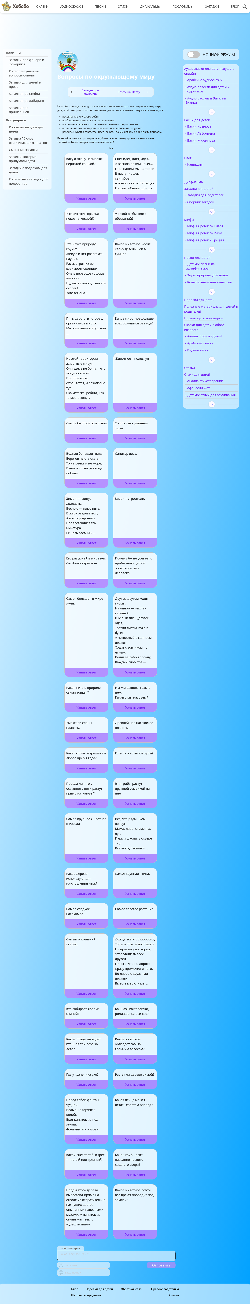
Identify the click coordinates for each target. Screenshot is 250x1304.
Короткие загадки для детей (26, 129)
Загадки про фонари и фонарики (26, 62)
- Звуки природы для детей (210, 280)
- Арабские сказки (208, 354)
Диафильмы (149, 6)
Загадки (210, 6)
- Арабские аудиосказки (212, 82)
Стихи (122, 6)
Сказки (42, 6)
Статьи (174, 1295)
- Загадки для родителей (213, 198)
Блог (232, 6)
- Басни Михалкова (208, 143)
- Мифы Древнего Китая (212, 229)
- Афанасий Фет (206, 399)
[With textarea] (116, 1256)
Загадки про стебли (24, 93)
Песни (99, 6)
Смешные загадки (23, 150)
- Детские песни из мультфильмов (208, 269)
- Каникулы (202, 167)
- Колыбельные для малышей (209, 291)
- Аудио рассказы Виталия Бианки (207, 103)
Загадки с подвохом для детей (28, 170)
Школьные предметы (86, 1295)
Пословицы (181, 6)
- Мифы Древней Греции (213, 243)
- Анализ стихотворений (213, 392)
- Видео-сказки (205, 361)
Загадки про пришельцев (19, 110)
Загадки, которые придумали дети (23, 159)
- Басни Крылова (207, 129)
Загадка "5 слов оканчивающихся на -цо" (28, 140)
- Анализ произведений (212, 347)
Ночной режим (219, 55)
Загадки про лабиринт (26, 101)
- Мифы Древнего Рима (212, 236)
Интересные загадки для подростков (28, 181)
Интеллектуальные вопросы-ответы (24, 73)
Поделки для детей (99, 1289)
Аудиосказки (71, 6)
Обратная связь (132, 1289)
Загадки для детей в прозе (25, 84)
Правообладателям (165, 1289)
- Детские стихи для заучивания (209, 408)
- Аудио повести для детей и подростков (209, 91)
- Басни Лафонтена (208, 136)
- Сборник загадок (208, 205)
